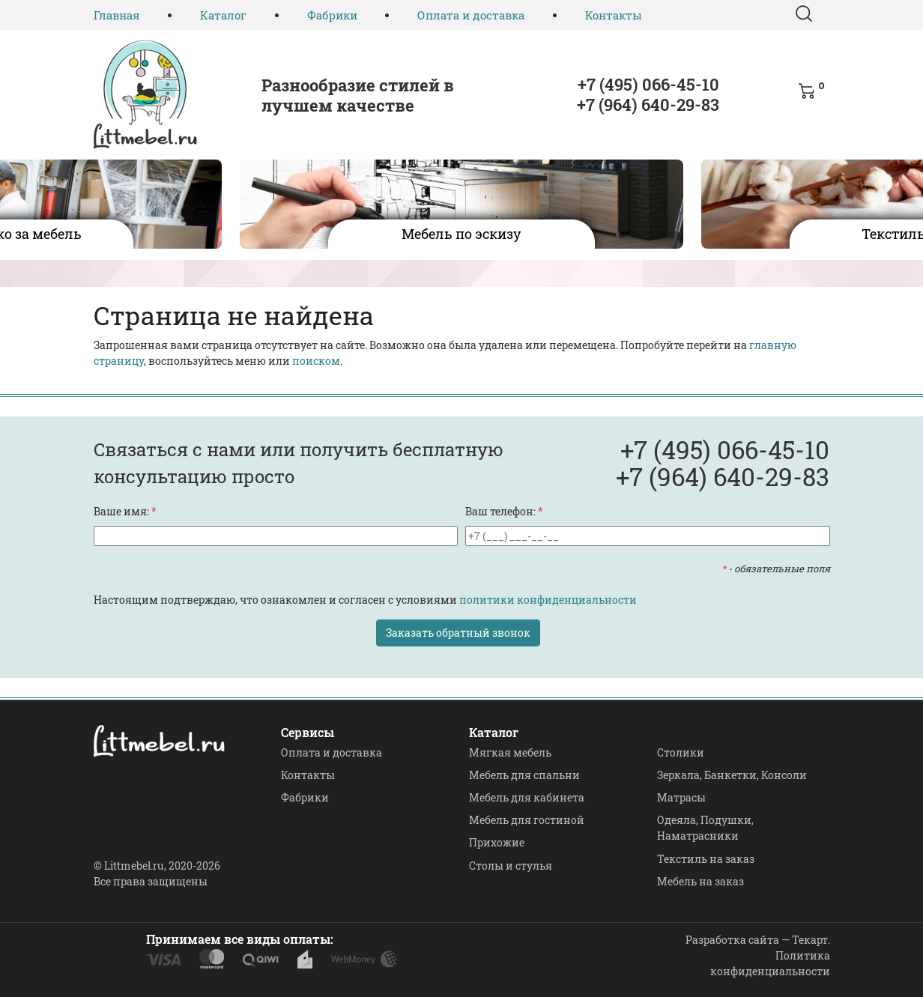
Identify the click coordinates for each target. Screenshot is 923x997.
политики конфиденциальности (548, 600)
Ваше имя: (125, 511)
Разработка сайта (732, 940)
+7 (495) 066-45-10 (648, 84)
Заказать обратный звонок (458, 632)
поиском (316, 361)
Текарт (810, 940)
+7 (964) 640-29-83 (648, 104)
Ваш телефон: (504, 511)
